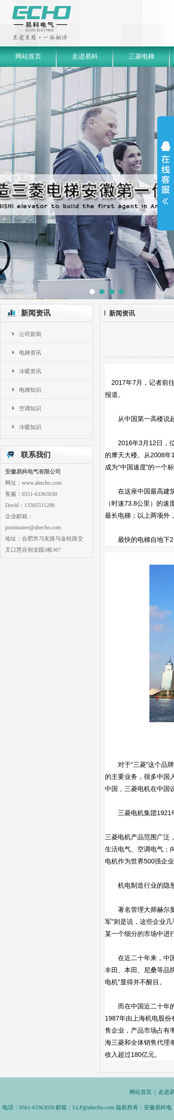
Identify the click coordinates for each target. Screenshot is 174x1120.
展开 (165, 173)
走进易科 (85, 56)
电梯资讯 (30, 352)
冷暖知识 (30, 427)
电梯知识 (30, 390)
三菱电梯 (142, 56)
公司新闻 (30, 334)
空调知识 (30, 408)
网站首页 (28, 56)
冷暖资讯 (30, 371)
